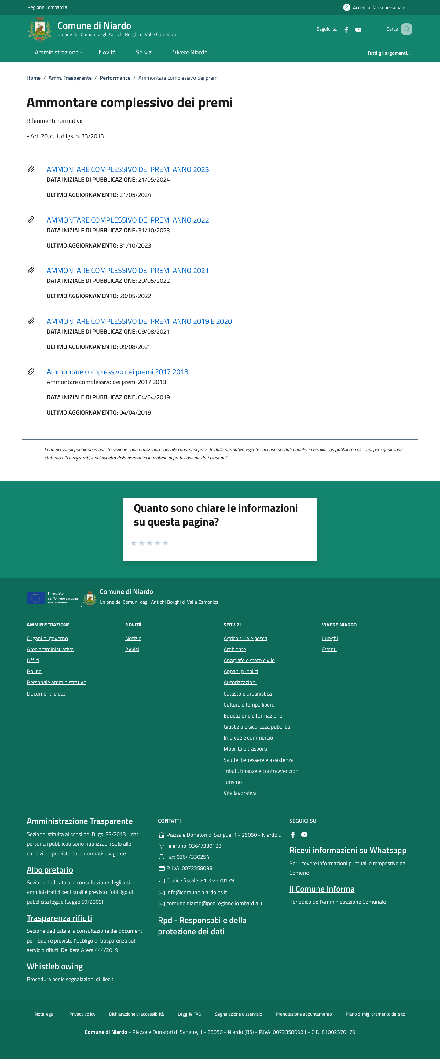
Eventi (329, 649)
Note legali (45, 1013)
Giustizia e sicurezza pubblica (257, 726)
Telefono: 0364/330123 (190, 846)
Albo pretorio (50, 869)
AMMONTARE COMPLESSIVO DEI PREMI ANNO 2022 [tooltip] (128, 219)
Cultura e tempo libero (249, 704)
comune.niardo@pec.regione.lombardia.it (210, 903)
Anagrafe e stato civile (249, 660)
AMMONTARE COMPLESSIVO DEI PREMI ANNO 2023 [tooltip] (128, 169)
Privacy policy (82, 1013)
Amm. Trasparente (70, 78)
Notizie (133, 638)
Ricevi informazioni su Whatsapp (348, 849)
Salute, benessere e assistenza (259, 760)
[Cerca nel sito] (405, 29)
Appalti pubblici (241, 671)
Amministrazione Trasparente (80, 820)
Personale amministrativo (56, 682)
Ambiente (235, 649)
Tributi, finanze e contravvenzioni (262, 771)
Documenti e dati (47, 693)
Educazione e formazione (253, 715)
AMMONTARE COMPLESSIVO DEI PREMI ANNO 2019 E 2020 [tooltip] (139, 321)
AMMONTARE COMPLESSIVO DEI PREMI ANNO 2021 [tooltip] (128, 270)
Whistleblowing (55, 966)
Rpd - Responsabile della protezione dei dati (202, 925)
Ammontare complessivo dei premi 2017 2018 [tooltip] (117, 371)
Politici (34, 671)
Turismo (233, 782)
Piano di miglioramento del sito (375, 1013)
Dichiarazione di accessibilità (136, 1013)
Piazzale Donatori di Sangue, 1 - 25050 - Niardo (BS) (220, 834)
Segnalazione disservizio (238, 1013)
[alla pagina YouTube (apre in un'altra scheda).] (351, 29)
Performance (115, 78)
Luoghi (330, 638)
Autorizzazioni (240, 682)
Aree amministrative (50, 649)
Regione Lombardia (47, 7)
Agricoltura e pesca (245, 638)
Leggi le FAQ (189, 1013)
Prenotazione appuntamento (304, 1013)
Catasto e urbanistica (248, 693)
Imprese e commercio (248, 737)
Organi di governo (47, 638)
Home (34, 78)
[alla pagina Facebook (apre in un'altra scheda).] (338, 29)
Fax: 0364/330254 (183, 857)
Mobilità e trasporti (245, 748)
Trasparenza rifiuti (59, 917)
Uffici (33, 660)
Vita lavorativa (240, 793)
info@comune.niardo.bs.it (192, 892)
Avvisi (132, 649)
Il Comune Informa (322, 888)
